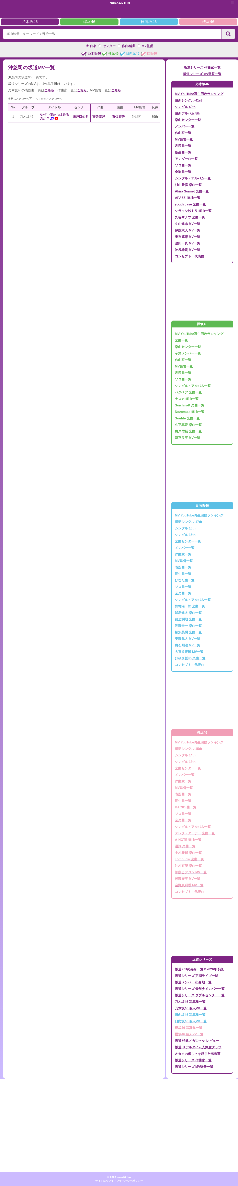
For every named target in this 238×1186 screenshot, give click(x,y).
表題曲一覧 (183, 146)
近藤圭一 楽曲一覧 (188, 626)
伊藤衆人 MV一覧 (187, 230)
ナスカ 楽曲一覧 (187, 399)
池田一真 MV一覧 (187, 243)
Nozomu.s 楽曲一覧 (189, 412)
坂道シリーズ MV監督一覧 (202, 74)
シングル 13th (185, 762)
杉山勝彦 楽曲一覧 (188, 185)
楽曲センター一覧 (188, 120)
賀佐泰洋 (98, 116)
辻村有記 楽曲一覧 (188, 865)
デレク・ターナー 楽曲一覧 (195, 833)
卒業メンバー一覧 (188, 353)
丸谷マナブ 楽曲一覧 (190, 217)
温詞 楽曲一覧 (185, 846)
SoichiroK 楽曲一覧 (189, 405)
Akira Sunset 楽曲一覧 (192, 191)
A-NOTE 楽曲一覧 (188, 839)
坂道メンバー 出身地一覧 (193, 982)
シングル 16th (185, 528)
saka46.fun (120, 3)
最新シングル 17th (188, 522)
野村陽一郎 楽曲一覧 (190, 606)
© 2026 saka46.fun (119, 1177)
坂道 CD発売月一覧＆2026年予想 (199, 969)
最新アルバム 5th (187, 113)
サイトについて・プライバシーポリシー (119, 1180)
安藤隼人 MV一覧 (187, 639)
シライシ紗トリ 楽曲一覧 (193, 211)
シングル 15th (185, 535)
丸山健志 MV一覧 (187, 224)
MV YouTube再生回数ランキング (199, 94)
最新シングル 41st (188, 100)
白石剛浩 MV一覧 (187, 645)
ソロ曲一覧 (183, 165)
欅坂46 (89, 21)
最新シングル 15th (188, 749)
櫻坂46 (208, 21)
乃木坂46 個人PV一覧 (191, 1008)
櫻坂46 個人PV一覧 (189, 1034)
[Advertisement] (84, 157)
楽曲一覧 (181, 340)
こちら (49, 90)
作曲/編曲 (129, 46)
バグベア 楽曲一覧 (188, 392)
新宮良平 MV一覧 (187, 438)
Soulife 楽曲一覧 (187, 418)
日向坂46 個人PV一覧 (191, 1021)
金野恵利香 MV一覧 (189, 885)
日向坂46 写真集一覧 (190, 1014)
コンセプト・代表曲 (189, 256)
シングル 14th (185, 755)
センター (109, 46)
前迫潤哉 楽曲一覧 (188, 619)
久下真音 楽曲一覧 (188, 425)
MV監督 (147, 46)
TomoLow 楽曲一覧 (189, 859)
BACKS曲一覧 (185, 807)
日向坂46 (149, 21)
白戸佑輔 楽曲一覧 (188, 431)
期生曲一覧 (183, 152)
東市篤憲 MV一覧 (187, 237)
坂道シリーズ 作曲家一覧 (202, 67)
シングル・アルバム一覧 (193, 178)
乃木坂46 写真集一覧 (190, 1001)
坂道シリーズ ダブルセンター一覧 (200, 995)
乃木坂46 (30, 21)
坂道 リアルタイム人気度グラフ (198, 1047)
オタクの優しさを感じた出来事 (197, 1053)
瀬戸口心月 (80, 116)
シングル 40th (185, 107)
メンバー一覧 (184, 126)
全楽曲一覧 (183, 172)
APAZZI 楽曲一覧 (187, 198)
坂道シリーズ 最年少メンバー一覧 (200, 988)
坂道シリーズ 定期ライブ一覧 (196, 976)
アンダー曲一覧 (186, 159)
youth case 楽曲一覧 (190, 204)
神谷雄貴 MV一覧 (187, 250)
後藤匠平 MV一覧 (187, 878)
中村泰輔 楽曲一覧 (188, 852)
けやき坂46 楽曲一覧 (190, 658)
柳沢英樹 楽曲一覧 (188, 632)
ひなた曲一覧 (184, 580)
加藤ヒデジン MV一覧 (191, 872)
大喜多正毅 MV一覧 (189, 651)
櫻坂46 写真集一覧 (188, 1027)
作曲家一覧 (183, 133)
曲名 (93, 46)
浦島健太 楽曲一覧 (188, 613)
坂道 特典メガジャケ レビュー (197, 1040)
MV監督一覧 (184, 139)
